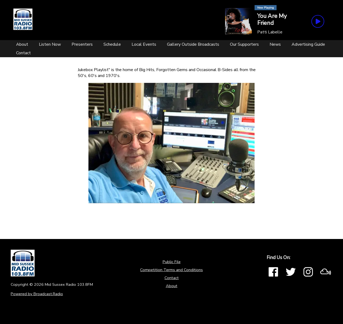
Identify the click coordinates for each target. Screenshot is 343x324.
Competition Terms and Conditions (171, 269)
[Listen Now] (49, 44)
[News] (275, 44)
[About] (22, 44)
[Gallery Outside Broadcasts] (193, 44)
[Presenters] (82, 44)
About (171, 285)
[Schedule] (112, 44)
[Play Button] (317, 21)
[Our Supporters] (244, 44)
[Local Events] (144, 44)
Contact (172, 277)
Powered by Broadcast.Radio (37, 293)
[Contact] (23, 53)
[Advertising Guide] (308, 44)
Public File (172, 261)
